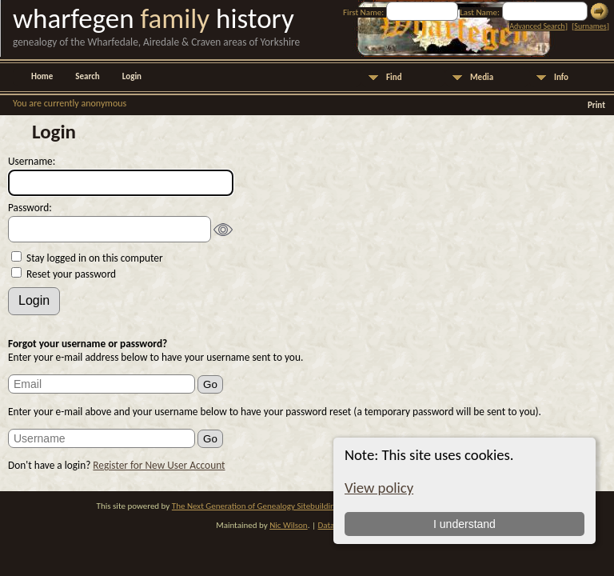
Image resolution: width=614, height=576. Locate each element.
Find (394, 77)
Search (87, 76)
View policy (379, 487)
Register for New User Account (159, 465)
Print (596, 105)
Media (481, 77)
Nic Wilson (288, 525)
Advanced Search (536, 26)
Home (42, 76)
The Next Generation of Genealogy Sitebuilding (255, 506)
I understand (464, 524)
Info (561, 77)
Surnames (590, 26)
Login (132, 76)
